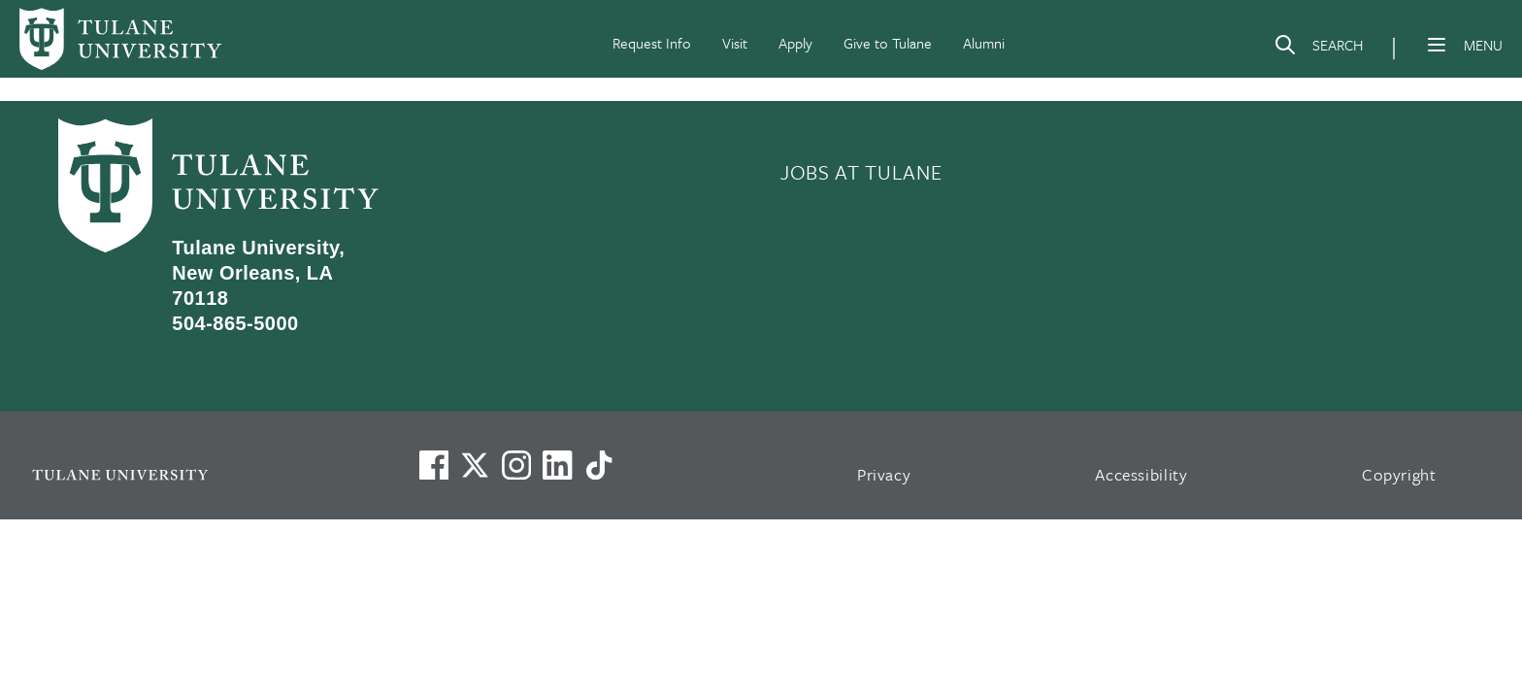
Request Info (651, 42)
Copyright (1399, 474)
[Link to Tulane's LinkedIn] (557, 465)
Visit (734, 42)
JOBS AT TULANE (861, 171)
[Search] (1318, 48)
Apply (795, 42)
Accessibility (1141, 474)
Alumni (984, 42)
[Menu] (1436, 44)
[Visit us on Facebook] (433, 465)
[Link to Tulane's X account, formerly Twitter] (474, 465)
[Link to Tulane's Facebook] (516, 465)
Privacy (884, 474)
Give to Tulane (888, 42)
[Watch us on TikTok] (598, 465)
